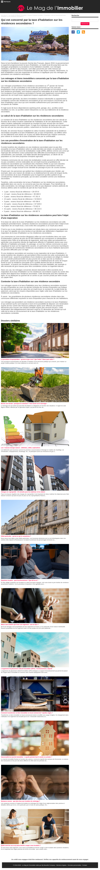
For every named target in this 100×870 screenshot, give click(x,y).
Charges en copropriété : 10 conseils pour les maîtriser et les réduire (23, 492)
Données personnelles (74, 865)
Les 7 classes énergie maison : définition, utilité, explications (20, 447)
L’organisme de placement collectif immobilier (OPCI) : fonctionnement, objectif (26, 668)
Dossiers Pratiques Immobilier (35, 15)
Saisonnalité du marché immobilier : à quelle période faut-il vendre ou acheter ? (26, 757)
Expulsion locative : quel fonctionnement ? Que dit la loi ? (19, 580)
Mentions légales (61, 865)
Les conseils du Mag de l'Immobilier (17, 15)
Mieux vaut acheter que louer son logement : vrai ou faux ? (20, 624)
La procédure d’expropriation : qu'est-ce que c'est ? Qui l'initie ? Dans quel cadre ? (27, 359)
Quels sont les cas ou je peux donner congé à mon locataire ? (21, 845)
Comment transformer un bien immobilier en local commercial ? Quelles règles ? (27, 713)
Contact (84, 865)
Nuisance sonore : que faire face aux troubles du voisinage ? (20, 801)
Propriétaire (47, 15)
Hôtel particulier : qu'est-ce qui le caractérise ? (16, 536)
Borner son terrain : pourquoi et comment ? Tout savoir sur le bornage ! (24, 403)
